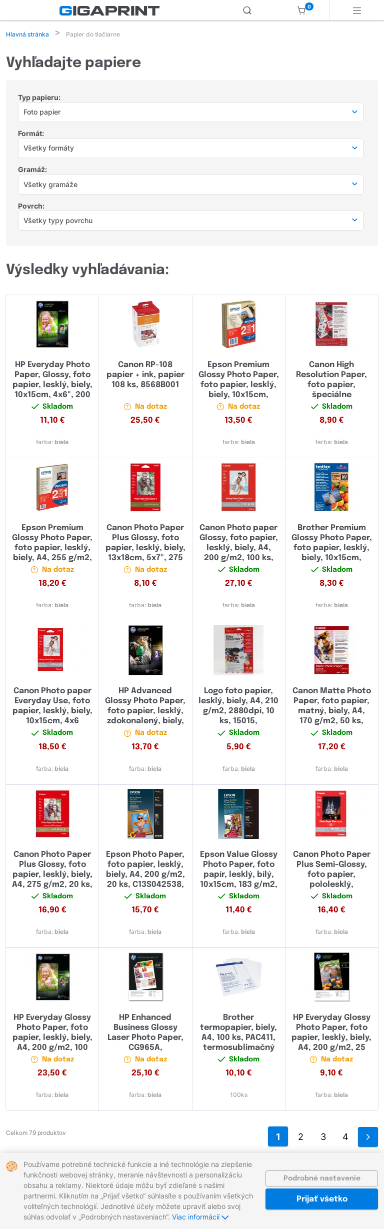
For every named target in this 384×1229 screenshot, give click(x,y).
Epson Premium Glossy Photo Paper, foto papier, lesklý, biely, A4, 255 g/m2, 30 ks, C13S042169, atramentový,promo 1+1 (52, 559)
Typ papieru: (39, 98)
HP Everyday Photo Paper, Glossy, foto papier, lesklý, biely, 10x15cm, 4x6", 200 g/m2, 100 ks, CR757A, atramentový (52, 396)
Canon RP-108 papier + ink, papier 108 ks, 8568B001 (145, 376)
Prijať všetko (322, 1199)
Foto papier (42, 113)
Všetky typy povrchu (58, 221)
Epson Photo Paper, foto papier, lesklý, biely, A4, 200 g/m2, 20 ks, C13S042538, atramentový (145, 875)
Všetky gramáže (51, 185)
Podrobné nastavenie (322, 1178)
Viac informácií (200, 1216)
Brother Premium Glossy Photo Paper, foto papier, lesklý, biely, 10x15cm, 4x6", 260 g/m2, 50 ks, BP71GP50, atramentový (332, 559)
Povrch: (31, 207)
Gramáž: (32, 170)
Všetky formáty (49, 149)
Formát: (31, 134)
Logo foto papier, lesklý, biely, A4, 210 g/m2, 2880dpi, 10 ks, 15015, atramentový (238, 712)
